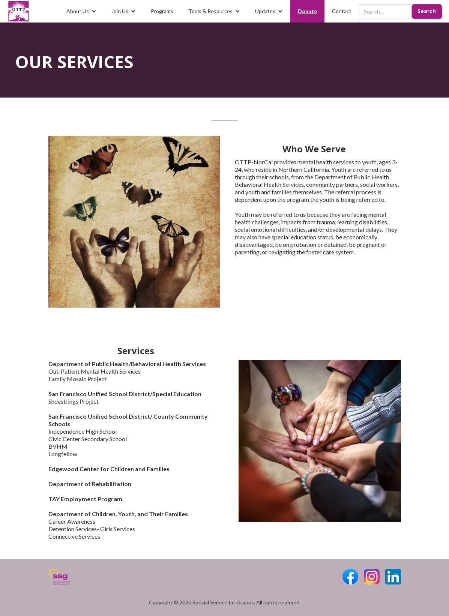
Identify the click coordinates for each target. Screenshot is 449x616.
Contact (341, 11)
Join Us (119, 11)
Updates (265, 11)
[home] (19, 11)
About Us (77, 11)
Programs (162, 11)
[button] (81, 11)
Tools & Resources (210, 11)
